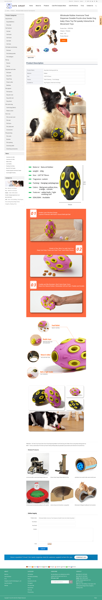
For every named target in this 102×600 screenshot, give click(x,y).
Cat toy (8, 66)
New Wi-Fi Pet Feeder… (11, 168)
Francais (40, 566)
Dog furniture (8, 18)
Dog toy (8, 63)
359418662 (9, 197)
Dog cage (8, 25)
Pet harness (9, 91)
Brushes (8, 139)
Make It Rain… (9, 161)
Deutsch (29, 566)
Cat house (8, 37)
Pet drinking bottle (10, 53)
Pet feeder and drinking (11, 47)
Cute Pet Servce (73, 5)
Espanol (34, 566)
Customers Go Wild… (10, 157)
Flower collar (9, 82)
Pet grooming (8, 133)
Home (31, 5)
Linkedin (92, 1)
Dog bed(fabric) (10, 21)
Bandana (8, 85)
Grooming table (10, 145)
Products (46, 5)
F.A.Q (82, 5)
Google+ (90, 1)
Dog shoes (9, 101)
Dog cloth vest (10, 98)
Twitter (88, 1)
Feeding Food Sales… (10, 166)
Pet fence (8, 123)
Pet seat (8, 120)
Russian (73, 566)
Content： (35, 529)
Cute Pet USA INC (8, 583)
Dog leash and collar (10, 69)
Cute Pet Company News (59, 5)
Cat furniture (8, 28)
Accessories (9, 129)
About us (38, 5)
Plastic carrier (9, 110)
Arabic (68, 566)
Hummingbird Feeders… (11, 172)
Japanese (58, 566)
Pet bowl (8, 50)
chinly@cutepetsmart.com (14, 195)
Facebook (86, 1)
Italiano (45, 566)
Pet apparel (8, 88)
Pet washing (9, 142)
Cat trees (8, 44)
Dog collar (8, 75)
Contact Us (76, 1)
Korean (63, 566)
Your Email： (35, 525)
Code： (36, 543)
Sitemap (6, 585)
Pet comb (8, 136)
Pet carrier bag (9, 104)
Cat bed (8, 31)
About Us (71, 1)
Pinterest (94, 1)
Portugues (51, 566)
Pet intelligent (9, 56)
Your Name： (35, 521)
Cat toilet (8, 40)
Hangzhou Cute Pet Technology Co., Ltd (12, 581)
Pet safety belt (10, 126)
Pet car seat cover (10, 117)
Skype (97, 1)
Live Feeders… (9, 163)
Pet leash (8, 72)
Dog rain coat (9, 94)
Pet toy (7, 60)
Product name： (34, 518)
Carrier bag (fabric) (11, 107)
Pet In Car (7, 114)
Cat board (8, 34)
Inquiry (81, 1)
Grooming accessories (12, 148)
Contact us (90, 5)
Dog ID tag (9, 79)
